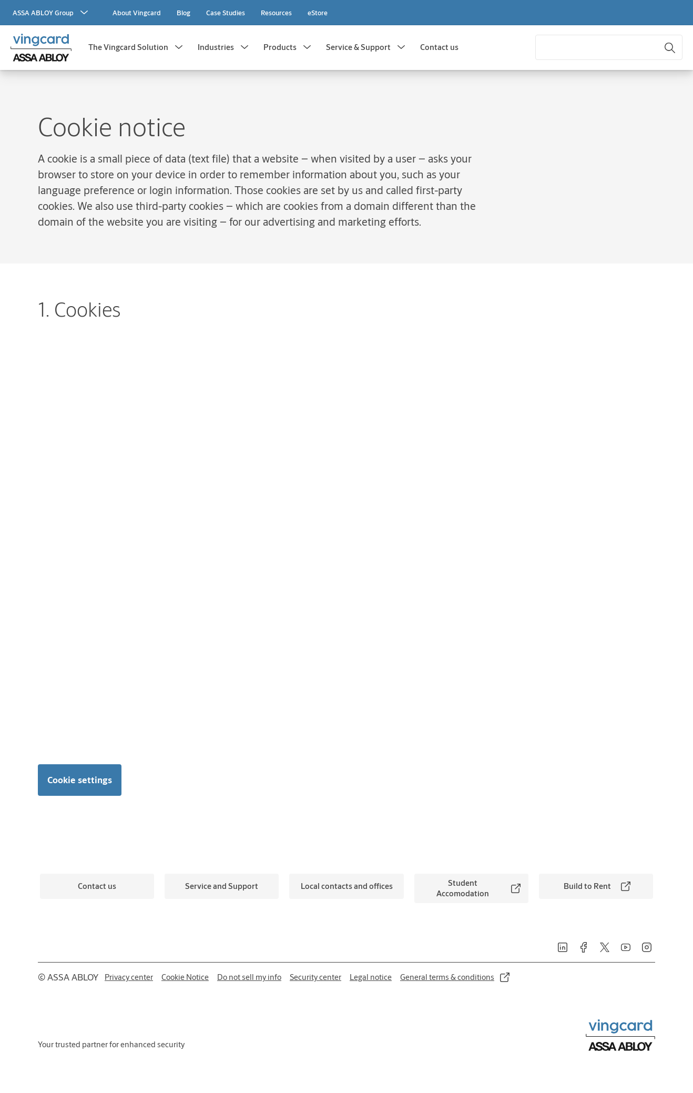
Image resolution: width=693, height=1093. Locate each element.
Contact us (439, 47)
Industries (216, 47)
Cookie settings (79, 780)
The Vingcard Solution (128, 47)
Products (280, 47)
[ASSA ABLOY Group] (51, 12)
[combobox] (608, 47)
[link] (137, 12)
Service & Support (358, 47)
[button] (178, 47)
